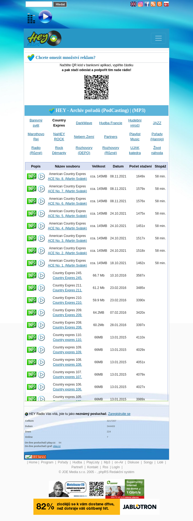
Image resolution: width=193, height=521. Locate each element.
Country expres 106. (67, 389)
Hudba (78, 462)
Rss (106, 467)
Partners (110, 137)
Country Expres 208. (67, 327)
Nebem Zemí (84, 137)
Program (47, 462)
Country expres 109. (67, 352)
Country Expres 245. (67, 278)
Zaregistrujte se (119, 414)
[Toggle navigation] (158, 38)
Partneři (77, 467)
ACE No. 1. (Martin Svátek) (67, 265)
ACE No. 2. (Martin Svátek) (67, 253)
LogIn (116, 467)
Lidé (160, 462)
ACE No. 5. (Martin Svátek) (67, 216)
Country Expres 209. (67, 315)
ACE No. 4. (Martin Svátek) (67, 228)
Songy (149, 462)
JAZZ (157, 123)
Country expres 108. (67, 364)
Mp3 (107, 462)
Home (33, 462)
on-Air (119, 462)
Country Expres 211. (67, 290)
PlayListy (93, 462)
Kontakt (93, 467)
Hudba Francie (110, 123)
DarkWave (84, 123)
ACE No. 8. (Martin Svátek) (67, 179)
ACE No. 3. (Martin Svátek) (67, 241)
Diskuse (134, 462)
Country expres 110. (67, 340)
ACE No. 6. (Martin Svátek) (67, 203)
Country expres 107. (67, 377)
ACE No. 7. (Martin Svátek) (67, 191)
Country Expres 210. (67, 303)
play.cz (57, 446)
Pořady (63, 462)
